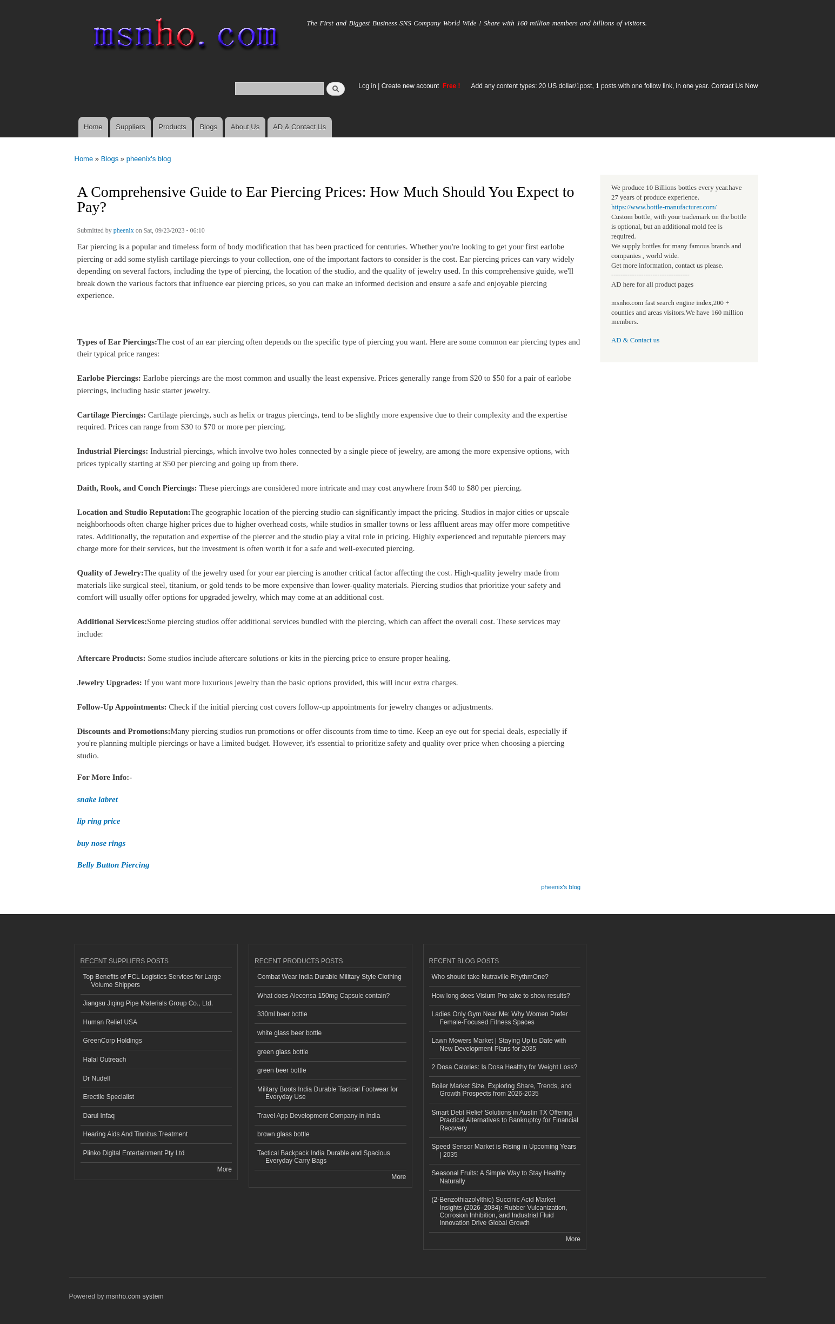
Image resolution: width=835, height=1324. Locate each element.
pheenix (123, 230)
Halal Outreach (104, 1059)
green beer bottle (281, 1070)
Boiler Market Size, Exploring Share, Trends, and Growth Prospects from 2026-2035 (502, 1089)
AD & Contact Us (299, 127)
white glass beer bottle (289, 1033)
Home (93, 127)
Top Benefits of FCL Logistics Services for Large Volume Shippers (152, 980)
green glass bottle (283, 1052)
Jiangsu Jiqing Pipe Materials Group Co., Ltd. (148, 1003)
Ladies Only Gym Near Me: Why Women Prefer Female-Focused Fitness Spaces (500, 1017)
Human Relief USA (110, 1022)
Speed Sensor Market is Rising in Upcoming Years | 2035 (504, 1150)
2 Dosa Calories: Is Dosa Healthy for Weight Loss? (505, 1067)
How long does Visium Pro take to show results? (501, 995)
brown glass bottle (283, 1134)
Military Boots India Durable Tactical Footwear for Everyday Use (327, 1093)
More (224, 1169)
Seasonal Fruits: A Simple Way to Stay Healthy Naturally (499, 1176)
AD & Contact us (635, 340)
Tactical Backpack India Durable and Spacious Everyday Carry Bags (323, 1156)
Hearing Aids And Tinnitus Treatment (135, 1134)
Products (172, 127)
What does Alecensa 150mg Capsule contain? (323, 995)
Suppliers (130, 127)
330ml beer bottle (282, 1014)
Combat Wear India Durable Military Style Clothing (329, 977)
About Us (245, 127)
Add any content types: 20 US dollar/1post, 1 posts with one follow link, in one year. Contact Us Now (614, 86)
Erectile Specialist (109, 1097)
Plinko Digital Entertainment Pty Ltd (134, 1153)
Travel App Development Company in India (318, 1116)
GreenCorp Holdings (112, 1040)
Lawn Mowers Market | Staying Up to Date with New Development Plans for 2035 (499, 1044)
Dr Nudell (96, 1078)
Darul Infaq (99, 1116)
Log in (367, 86)
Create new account (411, 86)
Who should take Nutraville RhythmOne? (490, 977)
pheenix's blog (148, 159)
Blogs (208, 127)
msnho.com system (134, 1296)
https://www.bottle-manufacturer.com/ (664, 207)
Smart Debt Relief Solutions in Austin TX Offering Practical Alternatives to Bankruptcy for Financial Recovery (505, 1120)
